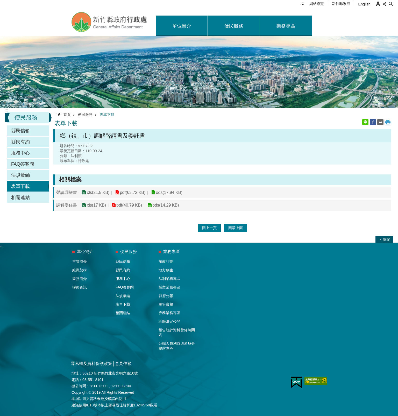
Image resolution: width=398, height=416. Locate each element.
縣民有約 (20, 141)
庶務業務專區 (169, 313)
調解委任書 (66, 205)
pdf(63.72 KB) (132, 192)
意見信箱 (123, 363)
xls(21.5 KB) (98, 192)
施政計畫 (166, 261)
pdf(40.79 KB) (129, 205)
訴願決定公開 (169, 321)
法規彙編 (20, 175)
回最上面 (235, 228)
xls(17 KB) (96, 205)
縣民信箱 (20, 130)
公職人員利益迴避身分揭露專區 (177, 345)
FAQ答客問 (22, 164)
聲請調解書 (66, 192)
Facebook (373, 122)
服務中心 (20, 153)
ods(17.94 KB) (168, 192)
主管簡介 (79, 261)
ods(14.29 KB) (165, 205)
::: (302, 3)
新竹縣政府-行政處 (109, 22)
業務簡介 (79, 279)
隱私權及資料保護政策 (91, 363)
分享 (384, 3)
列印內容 (388, 122)
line (365, 122)
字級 (378, 3)
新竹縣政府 (341, 4)
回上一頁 (209, 228)
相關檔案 (70, 179)
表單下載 (20, 186)
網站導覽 (316, 4)
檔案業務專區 (169, 287)
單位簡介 (181, 26)
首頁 (67, 114)
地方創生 (166, 270)
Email (380, 122)
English (364, 4)
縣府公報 (166, 296)
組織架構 (79, 270)
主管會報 (166, 304)
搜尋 (390, 3)
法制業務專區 (169, 279)
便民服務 (233, 26)
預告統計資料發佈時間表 (177, 332)
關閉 (386, 239)
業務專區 (285, 26)
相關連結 (20, 197)
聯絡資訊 (79, 287)
